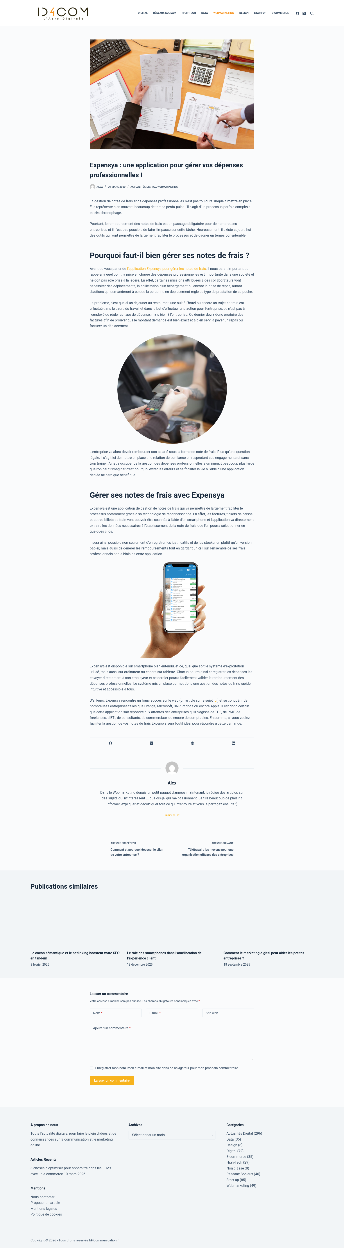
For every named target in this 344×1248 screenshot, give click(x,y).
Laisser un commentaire (112, 1080)
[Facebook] (297, 13)
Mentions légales (43, 1209)
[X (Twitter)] (304, 13)
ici (215, 700)
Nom (97, 1013)
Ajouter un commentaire (112, 1028)
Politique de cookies (46, 1214)
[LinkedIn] (233, 743)
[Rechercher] (312, 13)
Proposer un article (45, 1203)
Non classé (235, 1168)
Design (244, 12)
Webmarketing (223, 12)
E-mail (155, 1013)
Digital (143, 12)
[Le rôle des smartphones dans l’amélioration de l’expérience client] (172, 920)
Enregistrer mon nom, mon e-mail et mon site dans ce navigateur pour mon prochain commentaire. (167, 1068)
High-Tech (189, 12)
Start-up (260, 12)
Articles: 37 (172, 815)
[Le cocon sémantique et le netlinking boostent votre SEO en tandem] (75, 920)
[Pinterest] (192, 743)
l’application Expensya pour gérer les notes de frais (166, 269)
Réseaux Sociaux (164, 12)
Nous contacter (42, 1197)
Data (204, 12)
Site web (212, 1013)
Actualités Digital (143, 186)
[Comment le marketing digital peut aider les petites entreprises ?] (269, 920)
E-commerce (280, 12)
